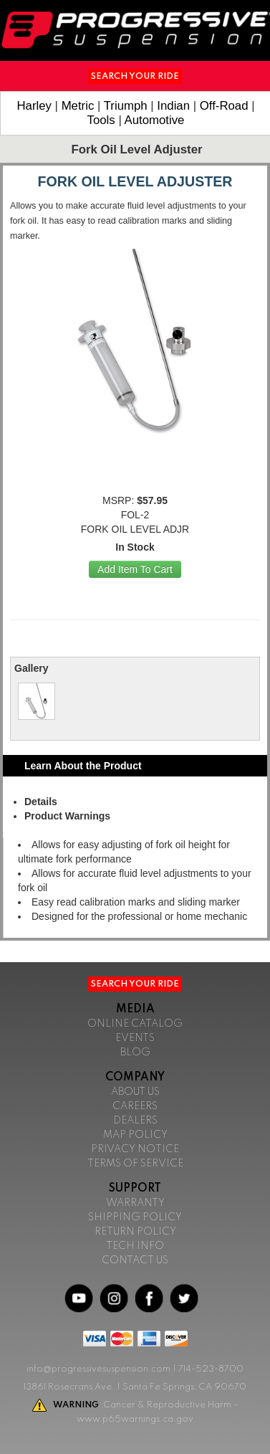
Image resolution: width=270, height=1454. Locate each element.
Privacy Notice (135, 1149)
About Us (135, 1092)
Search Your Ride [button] (135, 984)
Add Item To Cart (135, 569)
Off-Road (224, 106)
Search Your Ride (135, 76)
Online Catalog (135, 1024)
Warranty (135, 1203)
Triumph (126, 106)
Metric (78, 106)
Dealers (135, 1121)
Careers (135, 1106)
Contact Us (135, 1260)
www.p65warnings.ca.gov (135, 1419)
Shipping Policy (135, 1217)
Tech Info (135, 1246)
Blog (135, 1052)
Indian (173, 106)
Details (40, 801)
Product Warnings (67, 816)
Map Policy (135, 1135)
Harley (34, 106)
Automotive (155, 120)
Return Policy (135, 1232)
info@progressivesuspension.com (98, 1369)
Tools (101, 120)
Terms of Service (135, 1164)
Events (135, 1038)
